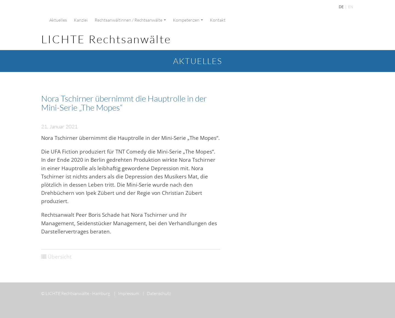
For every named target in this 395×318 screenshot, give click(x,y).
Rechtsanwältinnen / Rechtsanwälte (130, 20)
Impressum (126, 293)
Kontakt (217, 20)
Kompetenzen (188, 20)
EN (350, 6)
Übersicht (60, 256)
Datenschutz (157, 293)
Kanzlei (81, 20)
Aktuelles (58, 20)
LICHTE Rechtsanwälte (106, 39)
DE (341, 6)
